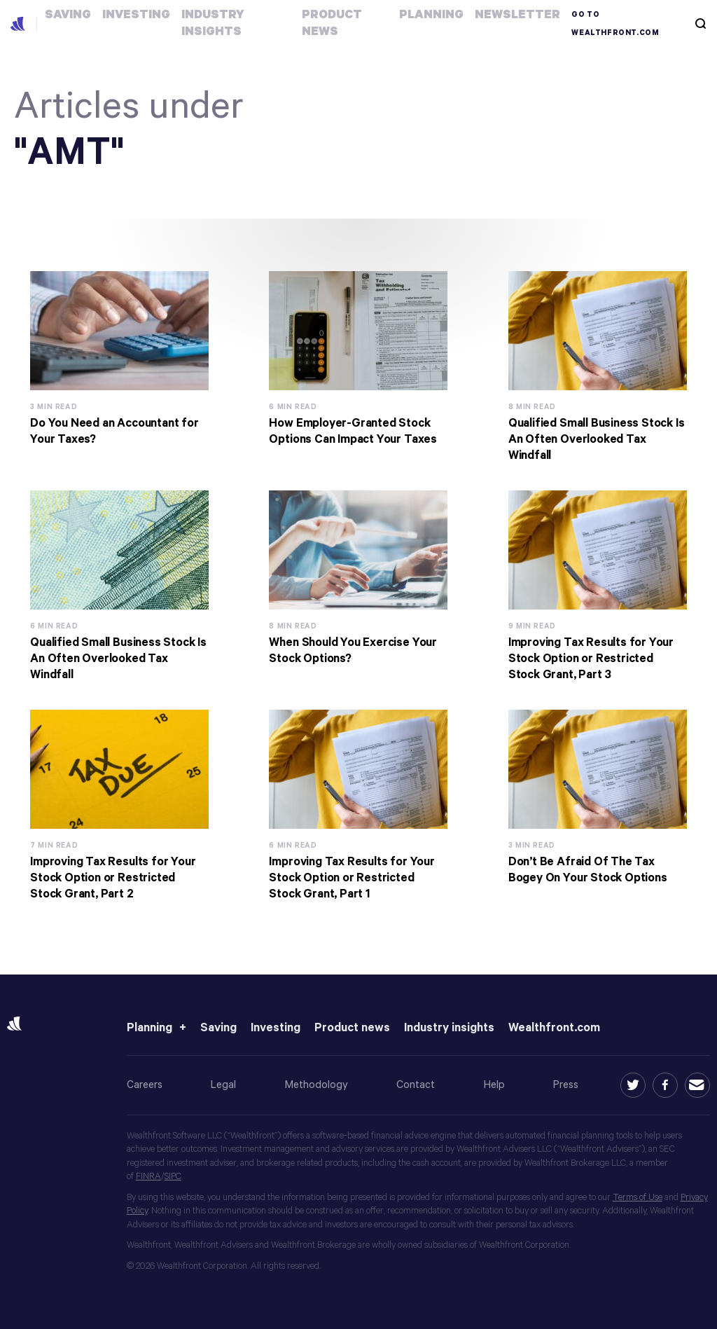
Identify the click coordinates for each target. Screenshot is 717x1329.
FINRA (148, 1176)
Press (565, 1085)
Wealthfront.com (554, 1028)
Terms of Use (637, 1197)
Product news (352, 1028)
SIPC (173, 1176)
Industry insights (449, 1028)
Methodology (316, 1085)
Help (494, 1085)
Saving (218, 1028)
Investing (275, 1028)
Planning (149, 1028)
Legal (223, 1085)
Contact (415, 1085)
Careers (144, 1085)
